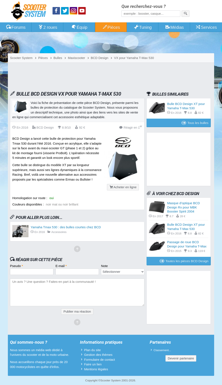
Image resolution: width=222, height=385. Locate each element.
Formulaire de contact (99, 359)
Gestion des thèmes (98, 354)
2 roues (47, 27)
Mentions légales (96, 369)
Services (206, 27)
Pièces (111, 27)
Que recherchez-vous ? (143, 6)
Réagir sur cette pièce (39, 259)
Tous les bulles (195, 123)
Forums (16, 27)
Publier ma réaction (77, 311)
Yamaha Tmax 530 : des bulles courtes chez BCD (66, 227)
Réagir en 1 (130, 127)
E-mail (61, 266)
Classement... (162, 350)
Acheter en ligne (123, 187)
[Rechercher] (185, 13)
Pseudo (16, 266)
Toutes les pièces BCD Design (184, 261)
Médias (174, 27)
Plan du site (92, 350)
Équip (79, 27)
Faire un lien (93, 364)
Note (104, 266)
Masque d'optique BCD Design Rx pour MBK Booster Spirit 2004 (183, 207)
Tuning (143, 27)
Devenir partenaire (181, 358)
